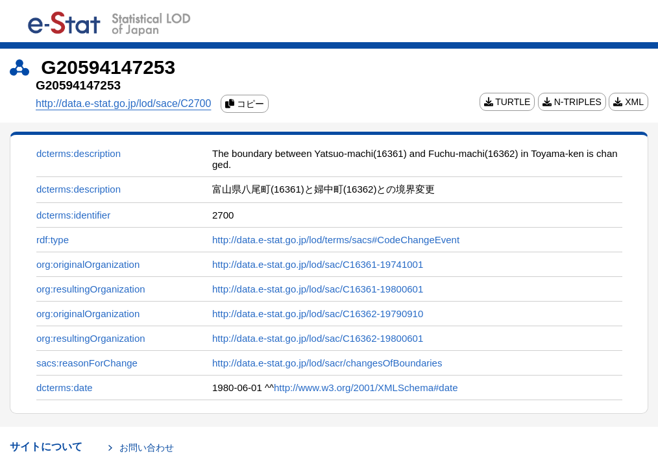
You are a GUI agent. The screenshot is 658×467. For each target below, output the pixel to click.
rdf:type (52, 239)
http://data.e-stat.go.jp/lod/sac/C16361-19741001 (317, 264)
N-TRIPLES (572, 102)
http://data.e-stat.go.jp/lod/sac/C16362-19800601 (317, 338)
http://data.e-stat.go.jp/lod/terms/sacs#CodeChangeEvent (335, 239)
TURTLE (507, 102)
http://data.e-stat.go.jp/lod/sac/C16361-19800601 (317, 288)
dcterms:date (64, 387)
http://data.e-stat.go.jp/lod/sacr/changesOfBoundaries (327, 362)
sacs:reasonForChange (87, 362)
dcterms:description (78, 153)
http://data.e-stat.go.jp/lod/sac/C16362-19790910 (317, 313)
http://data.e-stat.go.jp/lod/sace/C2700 (123, 103)
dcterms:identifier (73, 215)
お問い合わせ (146, 447)
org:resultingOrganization (90, 288)
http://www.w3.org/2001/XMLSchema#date (366, 387)
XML (628, 102)
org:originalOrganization (88, 264)
